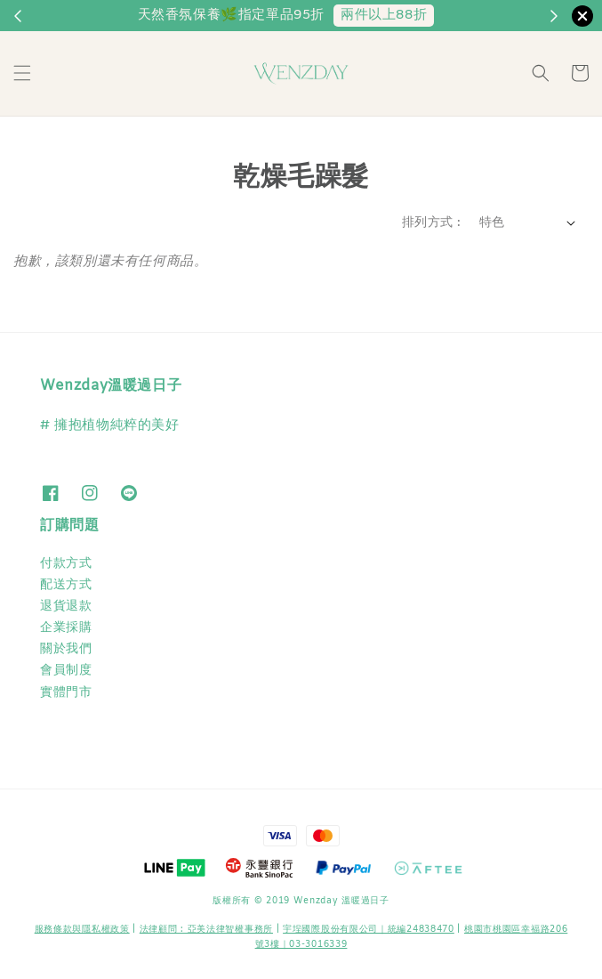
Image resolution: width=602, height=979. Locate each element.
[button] (22, 73)
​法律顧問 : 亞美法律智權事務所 (206, 929)
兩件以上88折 (384, 15)
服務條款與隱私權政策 (82, 929)
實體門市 (66, 692)
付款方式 (66, 563)
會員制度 (66, 670)
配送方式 (66, 585)
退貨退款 (66, 606)
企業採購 (66, 627)
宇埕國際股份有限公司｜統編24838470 (368, 929)
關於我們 (66, 649)
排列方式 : (431, 222)
